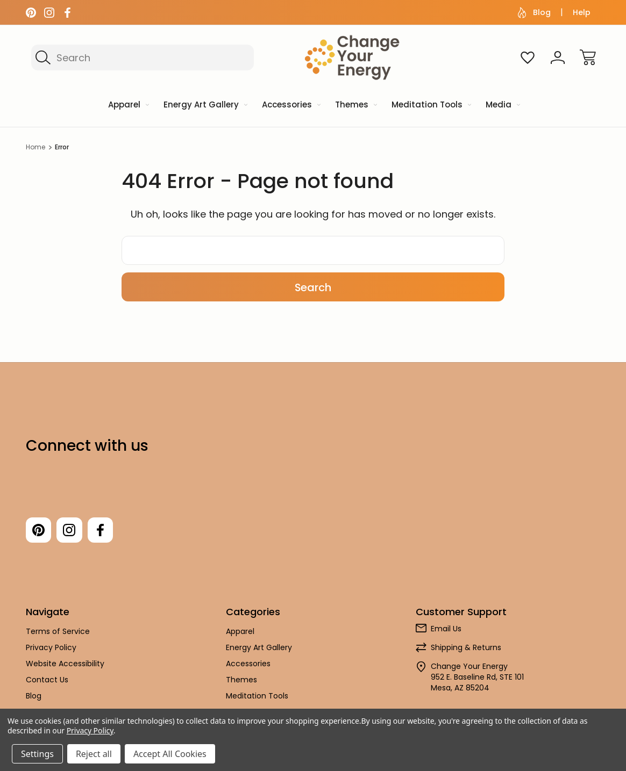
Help (582, 12)
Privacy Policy (51, 648)
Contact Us (47, 680)
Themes (241, 680)
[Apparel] (127, 105)
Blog (534, 12)
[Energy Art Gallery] (204, 105)
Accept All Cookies (170, 754)
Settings (37, 754)
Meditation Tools (257, 696)
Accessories (248, 664)
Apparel (240, 631)
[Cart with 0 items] (587, 57)
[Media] (502, 105)
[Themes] (355, 105)
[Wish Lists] (527, 57)
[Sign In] (557, 57)
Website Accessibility (65, 664)
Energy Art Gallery (259, 648)
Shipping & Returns (466, 648)
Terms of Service (58, 631)
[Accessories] (290, 105)
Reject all (94, 754)
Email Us (446, 629)
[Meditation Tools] (430, 105)
